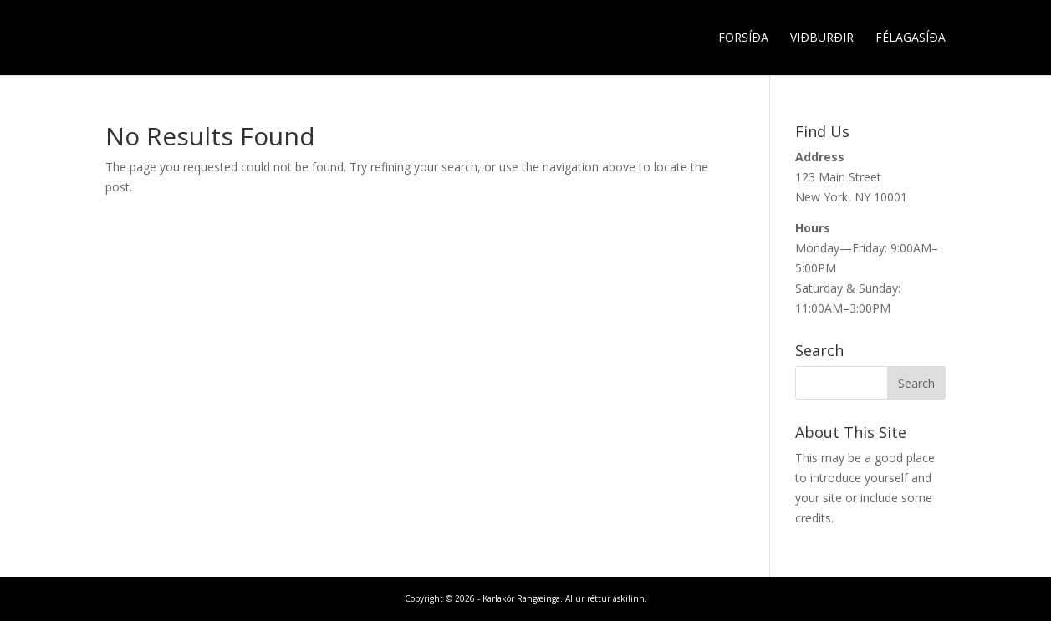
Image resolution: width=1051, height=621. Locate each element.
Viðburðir (822, 38)
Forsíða (743, 38)
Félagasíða (910, 38)
